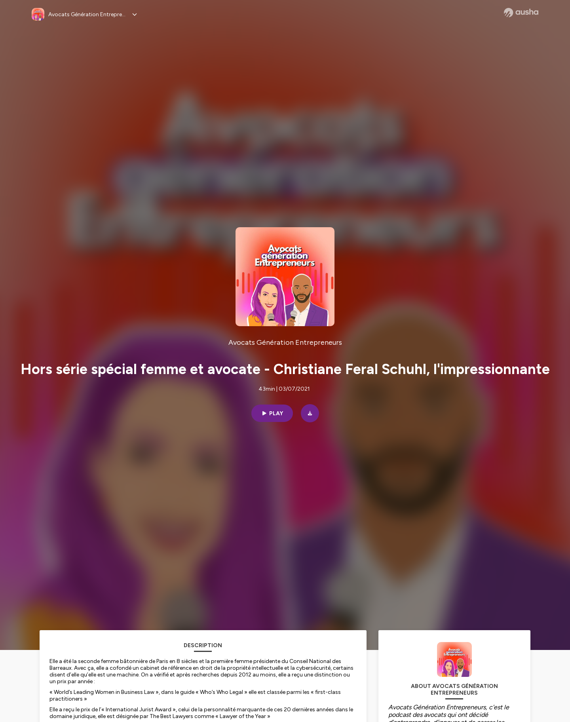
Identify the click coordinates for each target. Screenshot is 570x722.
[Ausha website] (521, 12)
